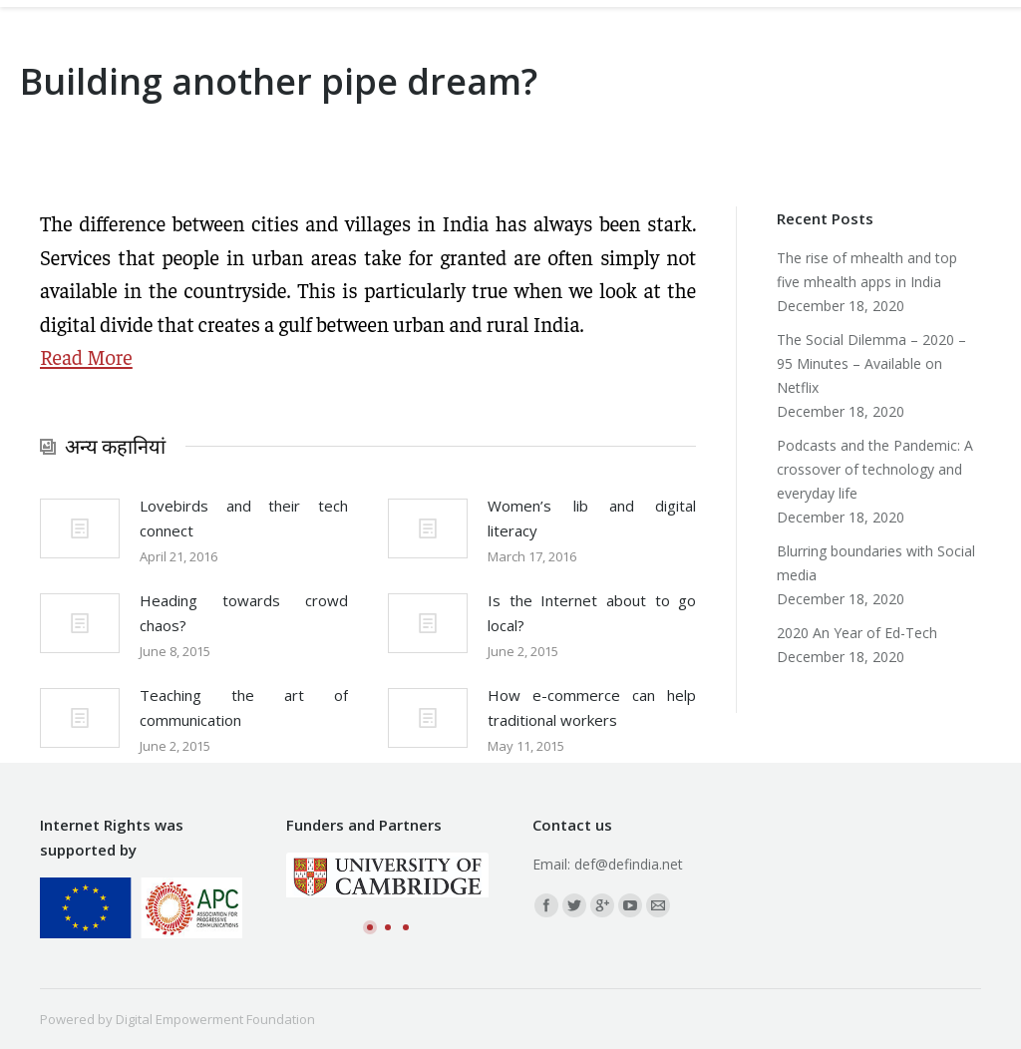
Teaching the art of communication (244, 707)
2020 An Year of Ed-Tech (857, 632)
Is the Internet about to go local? (592, 612)
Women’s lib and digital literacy (592, 518)
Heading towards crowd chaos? (244, 612)
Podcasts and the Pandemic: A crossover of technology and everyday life (875, 469)
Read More (86, 356)
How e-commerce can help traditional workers (592, 707)
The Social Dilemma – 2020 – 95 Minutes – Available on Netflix (871, 363)
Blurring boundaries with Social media (876, 562)
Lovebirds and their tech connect (244, 518)
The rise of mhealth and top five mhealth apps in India (867, 269)
